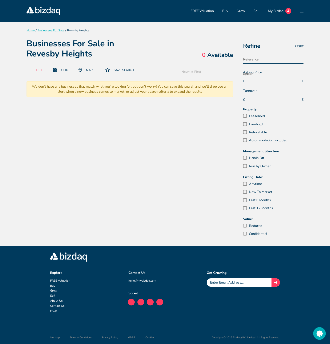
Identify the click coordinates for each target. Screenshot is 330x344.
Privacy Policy (110, 337)
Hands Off (256, 158)
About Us (56, 301)
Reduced (255, 226)
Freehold (256, 124)
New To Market (260, 192)
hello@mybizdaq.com (142, 281)
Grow (241, 11)
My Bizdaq (279, 11)
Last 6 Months (260, 200)
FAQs (53, 311)
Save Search (119, 70)
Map (86, 70)
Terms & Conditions (81, 337)
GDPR (131, 337)
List (35, 70)
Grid (60, 70)
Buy (225, 11)
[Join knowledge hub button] (275, 282)
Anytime (255, 184)
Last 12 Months (261, 208)
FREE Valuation (202, 11)
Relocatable (258, 132)
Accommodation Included (268, 140)
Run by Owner (260, 166)
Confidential (258, 234)
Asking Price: (253, 72)
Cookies (149, 337)
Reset (299, 46)
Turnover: (250, 90)
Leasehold (257, 116)
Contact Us (57, 306)
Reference (251, 59)
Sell (256, 11)
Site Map (55, 337)
